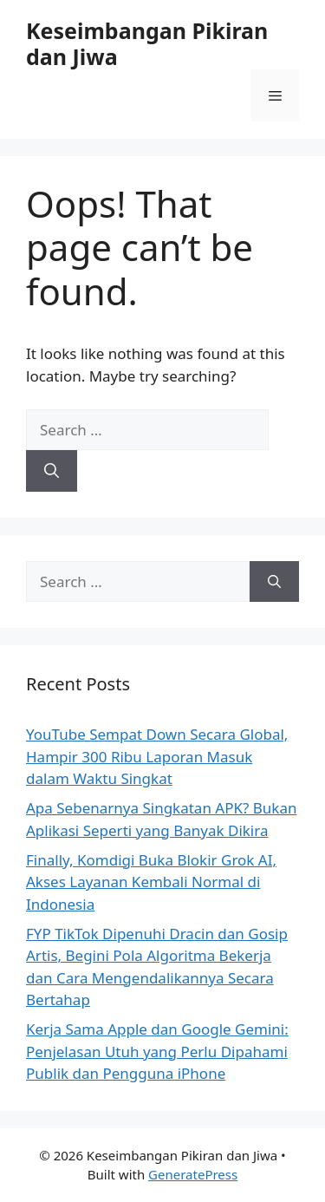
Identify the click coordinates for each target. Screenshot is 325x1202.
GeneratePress (192, 1174)
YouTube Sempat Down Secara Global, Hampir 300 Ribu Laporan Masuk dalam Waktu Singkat (157, 756)
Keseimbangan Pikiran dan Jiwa (147, 43)
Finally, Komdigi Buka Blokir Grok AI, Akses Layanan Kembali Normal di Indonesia (151, 882)
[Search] (51, 471)
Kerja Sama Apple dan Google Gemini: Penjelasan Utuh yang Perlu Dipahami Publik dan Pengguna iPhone (157, 1051)
